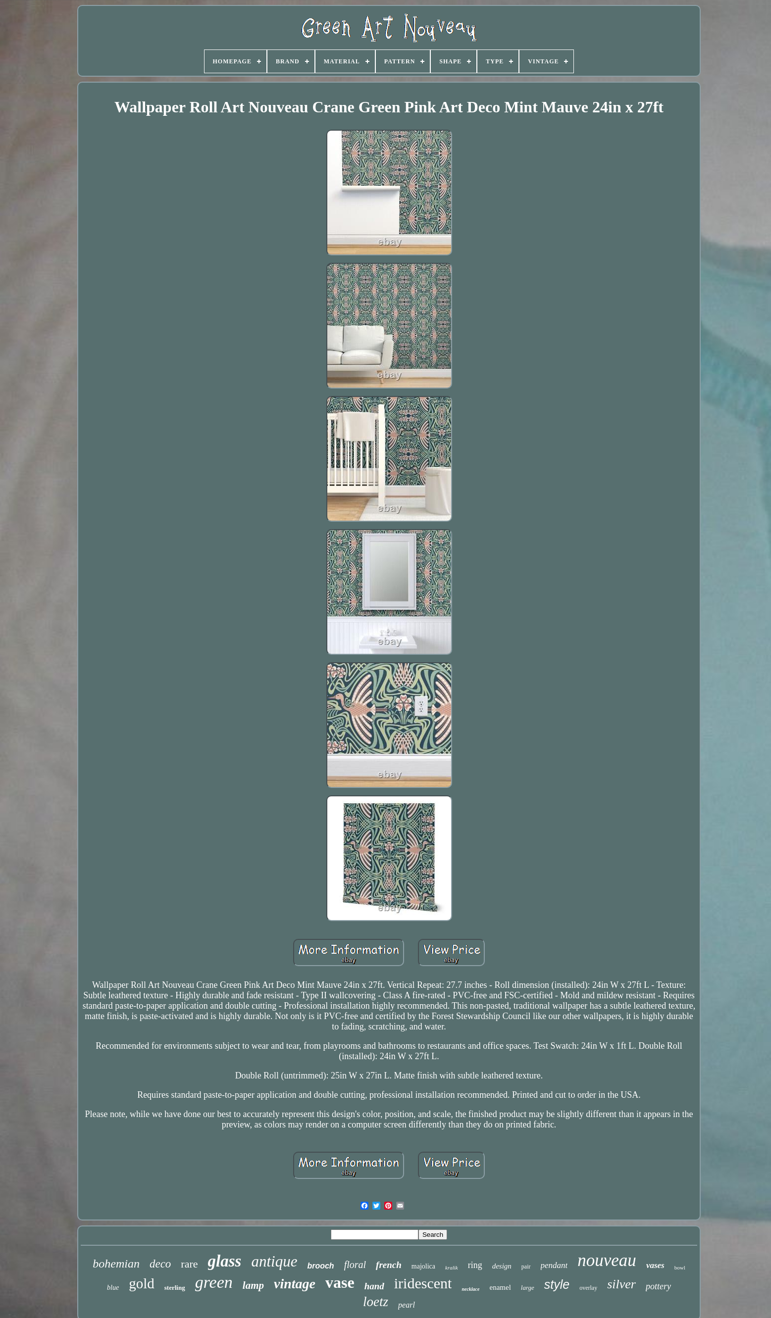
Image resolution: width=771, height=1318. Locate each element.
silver (621, 1284)
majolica (423, 1266)
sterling (174, 1287)
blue (113, 1287)
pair (526, 1266)
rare (189, 1264)
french (389, 1265)
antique (274, 1261)
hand (374, 1286)
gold (141, 1283)
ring (475, 1265)
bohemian (116, 1263)
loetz (375, 1301)
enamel (500, 1287)
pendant (554, 1265)
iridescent (423, 1283)
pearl (406, 1305)
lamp (253, 1285)
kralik (451, 1267)
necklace (470, 1289)
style (556, 1284)
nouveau (606, 1260)
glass (225, 1261)
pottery (658, 1286)
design (502, 1266)
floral (355, 1264)
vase (340, 1282)
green (214, 1282)
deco (160, 1264)
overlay (588, 1287)
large (527, 1287)
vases (655, 1265)
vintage (294, 1283)
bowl (679, 1267)
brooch (320, 1266)
